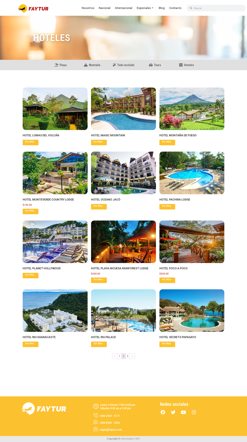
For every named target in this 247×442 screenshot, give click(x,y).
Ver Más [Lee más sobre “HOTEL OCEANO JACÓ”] (98, 205)
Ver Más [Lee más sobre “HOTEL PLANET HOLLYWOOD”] (29, 274)
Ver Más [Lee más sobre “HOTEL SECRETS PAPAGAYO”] (166, 343)
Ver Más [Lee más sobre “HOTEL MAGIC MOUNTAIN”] (98, 141)
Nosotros (86, 8)
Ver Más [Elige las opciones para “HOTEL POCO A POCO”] (166, 279)
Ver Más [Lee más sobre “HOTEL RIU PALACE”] (98, 343)
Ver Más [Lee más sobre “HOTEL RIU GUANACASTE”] (29, 343)
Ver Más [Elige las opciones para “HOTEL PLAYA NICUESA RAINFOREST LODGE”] (98, 279)
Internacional (122, 8)
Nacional (103, 8)
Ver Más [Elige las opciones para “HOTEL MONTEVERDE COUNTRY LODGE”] (29, 210)
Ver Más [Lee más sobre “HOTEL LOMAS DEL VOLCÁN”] (29, 141)
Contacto (175, 8)
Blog (161, 8)
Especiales (145, 8)
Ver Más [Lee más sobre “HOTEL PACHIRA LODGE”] (166, 205)
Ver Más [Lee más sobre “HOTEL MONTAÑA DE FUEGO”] (166, 141)
